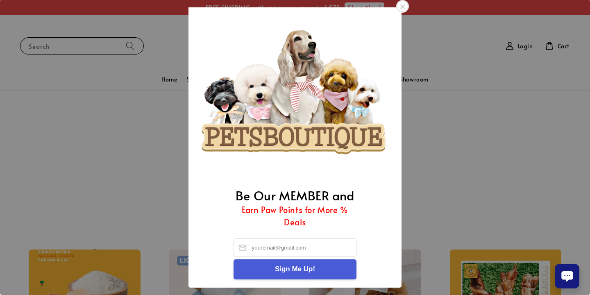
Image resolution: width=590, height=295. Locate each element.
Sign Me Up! (295, 269)
